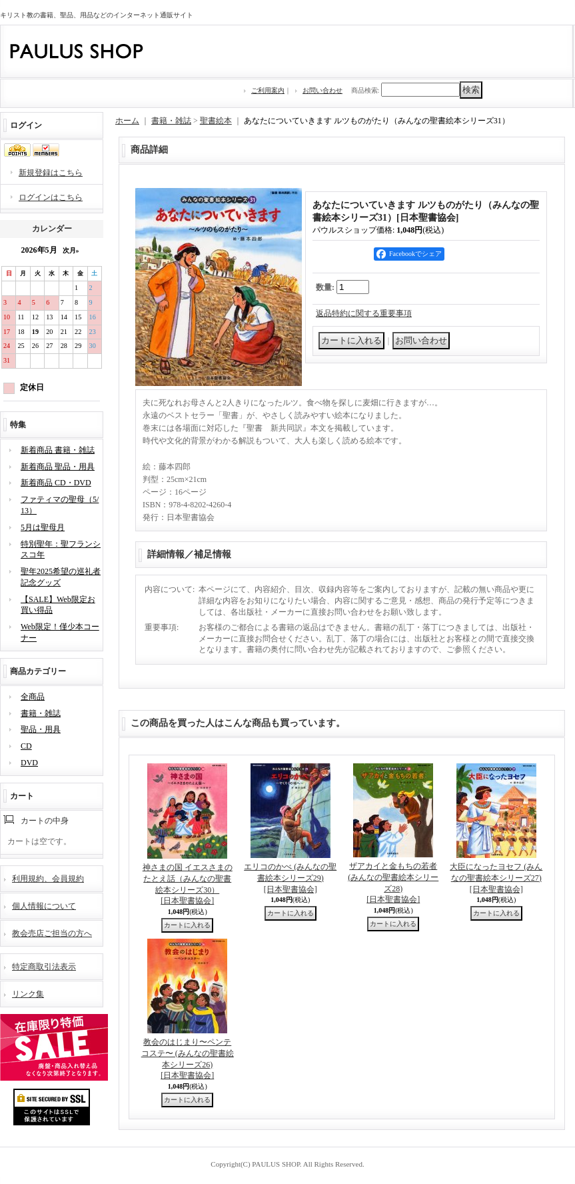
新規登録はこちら (51, 172)
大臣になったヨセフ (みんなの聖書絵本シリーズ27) (496, 878)
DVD (29, 762)
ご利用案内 (268, 90)
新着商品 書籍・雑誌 (58, 450)
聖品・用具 (41, 729)
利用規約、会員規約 (48, 878)
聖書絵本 (216, 120)
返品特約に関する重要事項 (364, 313)
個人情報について (44, 906)
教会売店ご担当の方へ (52, 933)
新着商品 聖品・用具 (58, 466)
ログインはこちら (51, 197)
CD (26, 746)
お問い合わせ (322, 90)
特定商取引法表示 (44, 966)
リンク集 (28, 994)
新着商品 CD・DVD (56, 482)
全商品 (33, 696)
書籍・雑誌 (41, 713)
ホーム (127, 120)
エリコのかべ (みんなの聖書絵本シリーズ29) (290, 878)
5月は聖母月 (43, 527)
